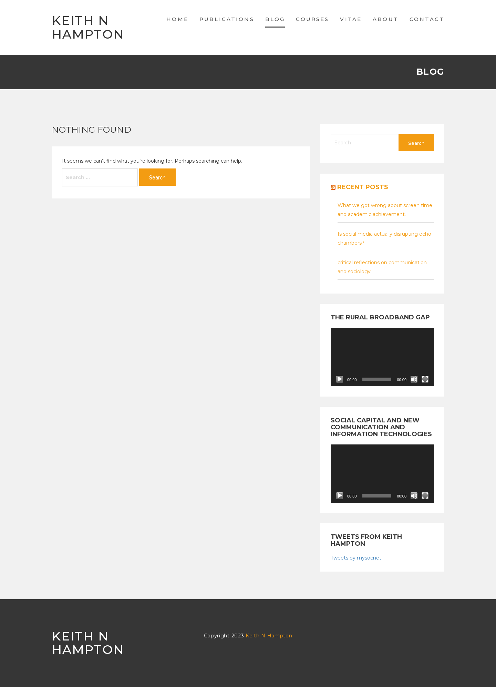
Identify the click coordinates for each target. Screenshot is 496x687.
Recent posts (362, 187)
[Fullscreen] (425, 379)
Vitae (351, 19)
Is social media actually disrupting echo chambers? (384, 238)
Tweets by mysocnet (356, 558)
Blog (275, 19)
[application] (382, 357)
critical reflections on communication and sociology (382, 267)
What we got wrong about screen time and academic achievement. (385, 209)
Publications (226, 19)
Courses (312, 19)
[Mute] (414, 379)
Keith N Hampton (88, 27)
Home (177, 19)
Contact (427, 19)
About (386, 19)
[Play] (339, 379)
